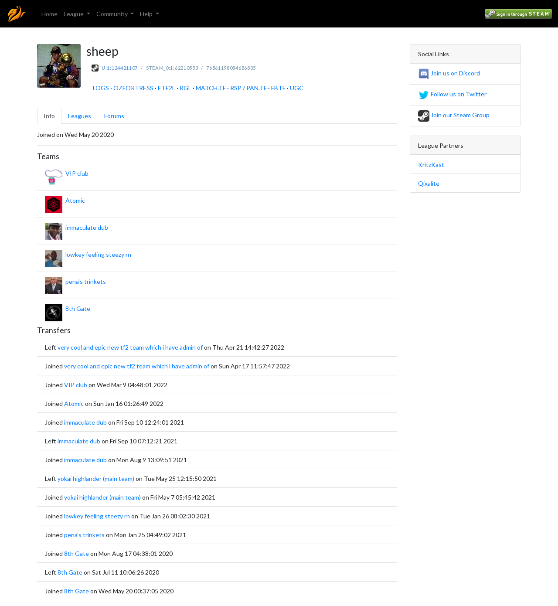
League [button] (74, 13)
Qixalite (428, 183)
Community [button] (112, 13)
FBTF (278, 88)
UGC (296, 88)
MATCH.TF (211, 88)
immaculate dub (86, 227)
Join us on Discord (449, 73)
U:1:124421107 (120, 68)
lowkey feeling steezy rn (98, 254)
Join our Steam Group (454, 115)
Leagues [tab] (79, 115)
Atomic (75, 200)
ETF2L (166, 88)
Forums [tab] (114, 115)
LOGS (101, 88)
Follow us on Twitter (452, 94)
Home (49, 13)
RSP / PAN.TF (248, 88)
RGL (185, 88)
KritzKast (431, 164)
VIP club (76, 173)
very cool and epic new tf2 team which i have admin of (130, 347)
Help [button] (147, 13)
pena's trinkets (85, 281)
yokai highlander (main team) (96, 478)
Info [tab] (49, 115)
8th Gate (77, 308)
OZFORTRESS (133, 88)
